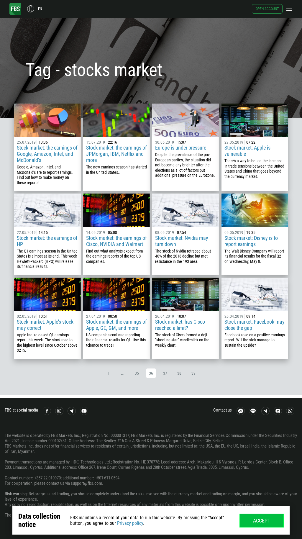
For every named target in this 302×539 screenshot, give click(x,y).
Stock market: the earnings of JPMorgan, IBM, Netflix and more (116, 154)
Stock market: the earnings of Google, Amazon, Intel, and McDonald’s (47, 154)
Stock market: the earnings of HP (47, 241)
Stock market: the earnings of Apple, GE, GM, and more (116, 325)
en (40, 9)
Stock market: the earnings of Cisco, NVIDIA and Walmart (116, 241)
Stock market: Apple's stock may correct (45, 325)
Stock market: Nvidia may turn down (181, 241)
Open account (267, 9)
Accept (261, 520)
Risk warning (16, 494)
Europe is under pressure (180, 148)
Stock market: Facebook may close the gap (254, 325)
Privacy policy (130, 523)
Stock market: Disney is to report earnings (251, 241)
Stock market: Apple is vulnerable (247, 151)
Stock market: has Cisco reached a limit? (180, 325)
